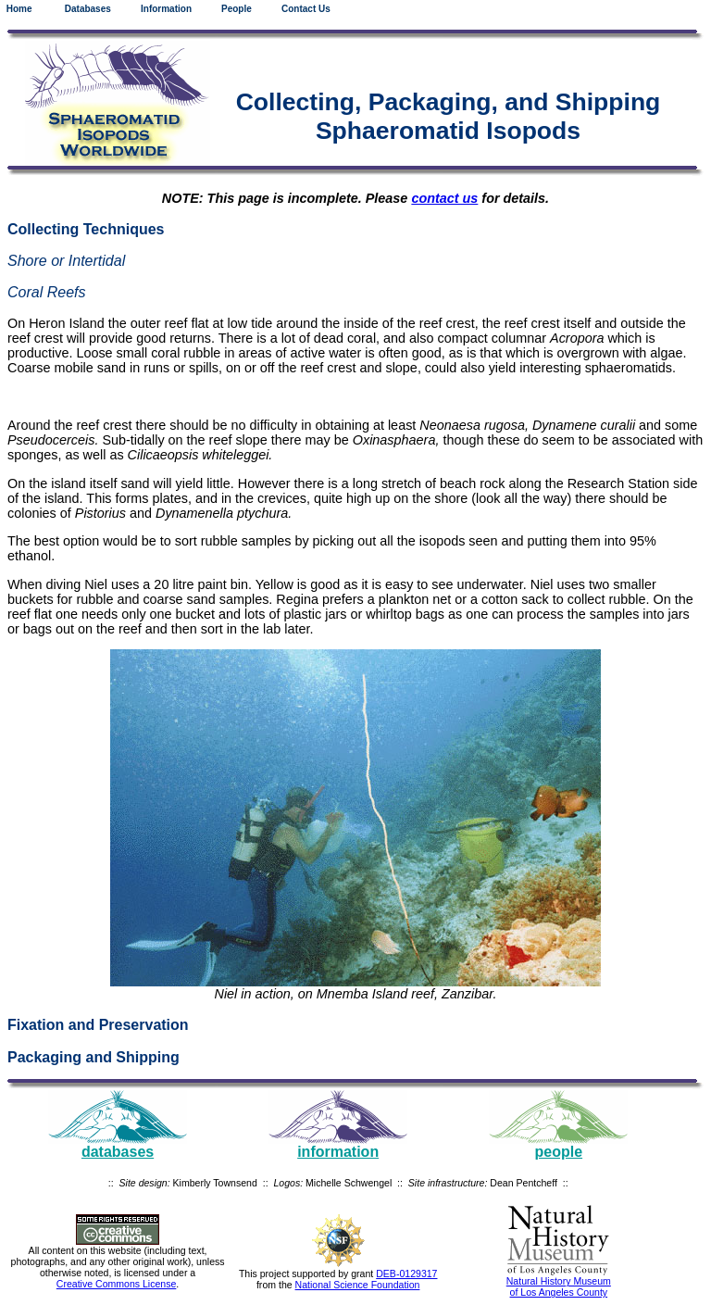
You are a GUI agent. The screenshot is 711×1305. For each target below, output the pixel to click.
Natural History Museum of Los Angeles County (558, 1286)
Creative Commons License (116, 1283)
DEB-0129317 (406, 1273)
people (559, 1152)
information (338, 1152)
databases (117, 1152)
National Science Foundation (357, 1284)
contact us (444, 198)
